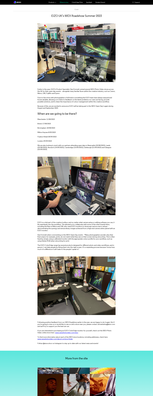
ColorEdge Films (77, 2)
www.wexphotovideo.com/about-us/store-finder (55, 339)
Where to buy (64, 2)
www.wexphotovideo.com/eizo (66, 333)
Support (136, 2)
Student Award (100, 2)
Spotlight (89, 2)
